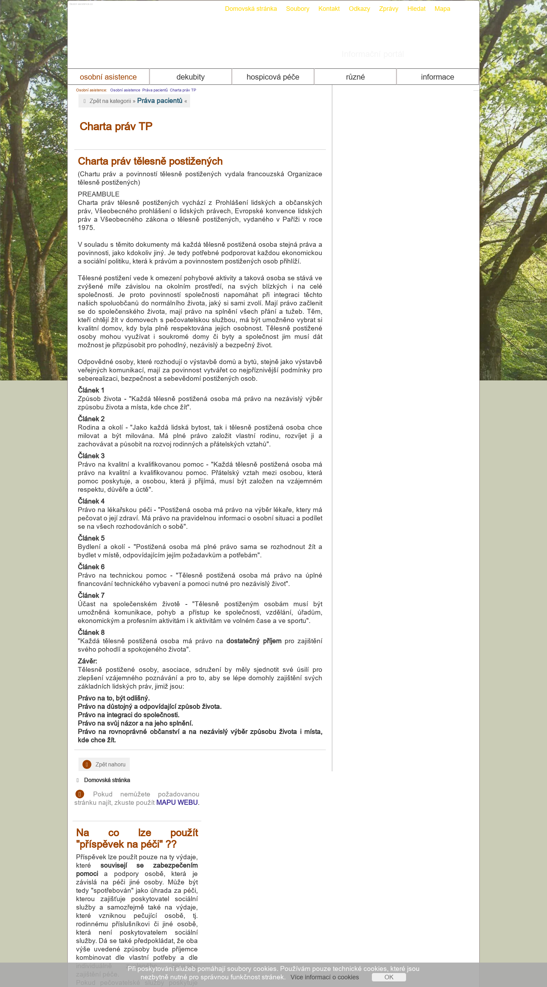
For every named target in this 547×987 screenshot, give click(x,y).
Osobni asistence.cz (105, 7)
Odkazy (356, 8)
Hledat (413, 8)
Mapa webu (450, 951)
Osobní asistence (105, 77)
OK (389, 977)
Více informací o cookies (325, 977)
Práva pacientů (152, 90)
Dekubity (189, 77)
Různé (356, 77)
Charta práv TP (180, 90)
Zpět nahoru (101, 756)
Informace (440, 77)
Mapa (439, 8)
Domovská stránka (248, 8)
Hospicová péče (273, 77)
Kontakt (326, 8)
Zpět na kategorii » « (131, 100)
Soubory (294, 8)
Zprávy (385, 8)
